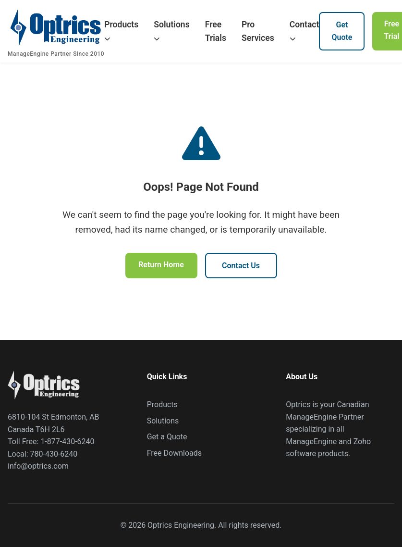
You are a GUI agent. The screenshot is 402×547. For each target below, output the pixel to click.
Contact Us (241, 265)
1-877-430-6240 (67, 441)
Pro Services (258, 31)
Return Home (161, 264)
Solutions (171, 31)
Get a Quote (167, 436)
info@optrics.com (38, 466)
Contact (304, 31)
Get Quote (341, 31)
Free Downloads (174, 453)
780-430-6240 (54, 454)
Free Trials (215, 31)
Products (121, 31)
